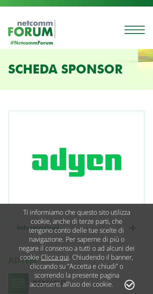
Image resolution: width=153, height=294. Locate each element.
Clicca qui (55, 257)
